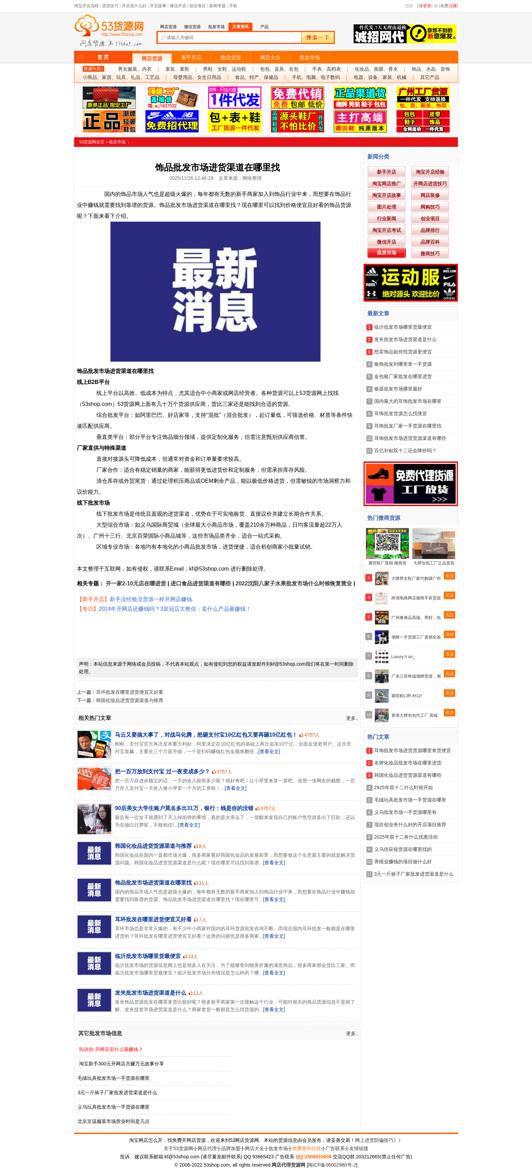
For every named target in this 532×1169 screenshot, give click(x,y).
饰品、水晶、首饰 (431, 69)
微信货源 (231, 57)
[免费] (448, 5)
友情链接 (358, 1148)
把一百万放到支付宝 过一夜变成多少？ (162, 771)
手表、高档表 (326, 69)
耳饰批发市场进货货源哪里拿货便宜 (412, 750)
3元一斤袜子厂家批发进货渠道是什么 (117, 1092)
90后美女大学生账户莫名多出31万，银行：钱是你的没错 (184, 808)
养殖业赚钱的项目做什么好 (403, 861)
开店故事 (158, 5)
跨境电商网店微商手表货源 (416, 598)
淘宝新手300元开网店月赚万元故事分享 (121, 1063)
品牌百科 (430, 242)
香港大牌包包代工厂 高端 (414, 715)
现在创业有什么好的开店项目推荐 (410, 824)
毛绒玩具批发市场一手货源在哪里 (114, 1078)
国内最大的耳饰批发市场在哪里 (407, 401)
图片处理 (386, 207)
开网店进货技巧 (430, 183)
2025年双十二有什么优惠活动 (406, 837)
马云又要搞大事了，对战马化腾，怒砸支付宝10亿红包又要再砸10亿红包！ (206, 735)
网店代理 (207, 1148)
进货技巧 (110, 5)
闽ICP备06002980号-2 (332, 1165)
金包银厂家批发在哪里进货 (403, 376)
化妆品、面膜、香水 (376, 69)
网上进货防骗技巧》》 (379, 1140)
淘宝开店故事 (386, 195)
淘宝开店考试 (386, 230)
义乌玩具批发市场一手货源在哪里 (114, 1107)
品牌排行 (430, 230)
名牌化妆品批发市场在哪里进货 (407, 762)
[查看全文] (269, 751)
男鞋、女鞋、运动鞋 (224, 69)
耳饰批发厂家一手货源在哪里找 (407, 426)
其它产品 (429, 77)
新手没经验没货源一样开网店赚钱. (151, 599)
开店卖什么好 (134, 5)
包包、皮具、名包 (279, 69)
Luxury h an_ (403, 656)
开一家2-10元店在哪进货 (136, 583)
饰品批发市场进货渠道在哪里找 (153, 883)
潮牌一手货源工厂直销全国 (416, 637)
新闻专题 (217, 5)
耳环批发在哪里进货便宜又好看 (129, 692)
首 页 (103, 57)
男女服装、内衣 (135, 69)
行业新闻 (386, 218)
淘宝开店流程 (86, 5)
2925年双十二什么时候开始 (403, 787)
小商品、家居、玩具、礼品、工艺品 (121, 77)
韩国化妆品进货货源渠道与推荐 (129, 700)
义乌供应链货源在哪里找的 (403, 849)
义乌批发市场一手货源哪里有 (405, 812)
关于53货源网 (178, 1148)
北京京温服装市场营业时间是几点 (114, 1121)
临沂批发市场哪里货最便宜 (148, 956)
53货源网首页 (91, 142)
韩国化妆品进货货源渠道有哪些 (407, 775)
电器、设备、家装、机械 (380, 77)
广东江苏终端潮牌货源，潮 (416, 676)
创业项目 (197, 5)
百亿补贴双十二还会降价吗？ (405, 450)
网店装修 (430, 195)
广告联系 (335, 1148)
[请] (425, 5)
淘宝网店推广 (386, 183)
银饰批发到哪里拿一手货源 (403, 364)
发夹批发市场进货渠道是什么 (150, 993)
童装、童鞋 (177, 69)
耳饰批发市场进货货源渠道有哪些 (410, 438)
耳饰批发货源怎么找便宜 (400, 413)
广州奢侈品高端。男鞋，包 (416, 617)
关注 (450, 575)
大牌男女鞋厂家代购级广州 (416, 578)
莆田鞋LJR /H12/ (406, 695)
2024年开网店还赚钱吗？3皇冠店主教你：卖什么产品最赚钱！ (175, 609)
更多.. (352, 718)
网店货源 (152, 58)
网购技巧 (430, 207)
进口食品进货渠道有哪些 (200, 583)
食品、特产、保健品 (256, 77)
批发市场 (309, 57)
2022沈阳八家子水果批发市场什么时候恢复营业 (294, 583)
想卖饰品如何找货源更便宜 (403, 351)
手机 (233, 5)
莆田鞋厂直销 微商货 (387, 563)
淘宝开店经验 (430, 172)
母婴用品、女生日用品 (197, 77)
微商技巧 (430, 253)
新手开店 (191, 57)
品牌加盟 (230, 1148)
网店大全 (270, 57)
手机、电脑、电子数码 (316, 77)
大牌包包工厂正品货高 (433, 563)
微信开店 (178, 5)
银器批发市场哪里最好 (398, 388)
